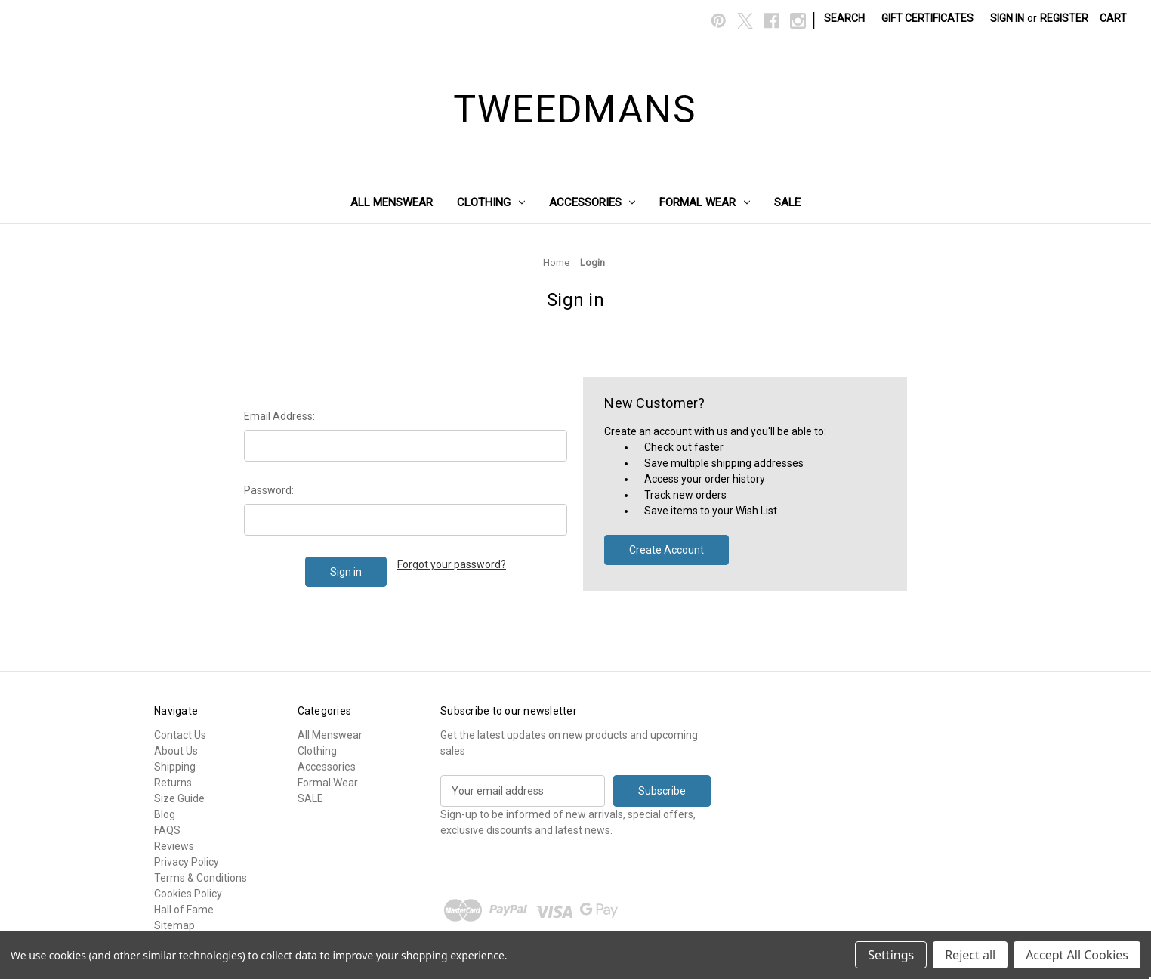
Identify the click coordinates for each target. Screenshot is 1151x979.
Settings (891, 955)
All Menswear (391, 202)
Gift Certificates (927, 18)
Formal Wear (704, 202)
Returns (173, 783)
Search (844, 18)
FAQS (167, 830)
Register (1064, 18)
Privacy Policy (186, 862)
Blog (164, 814)
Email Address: (279, 416)
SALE (787, 202)
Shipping (175, 767)
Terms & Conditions (200, 878)
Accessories (592, 202)
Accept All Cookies (1077, 955)
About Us (176, 751)
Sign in (1007, 18)
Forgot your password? (451, 564)
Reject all (970, 955)
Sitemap (174, 925)
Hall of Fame (184, 909)
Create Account (666, 550)
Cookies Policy (188, 894)
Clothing (491, 202)
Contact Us (180, 735)
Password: (269, 490)
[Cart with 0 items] (1113, 18)
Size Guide (179, 798)
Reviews (174, 846)
